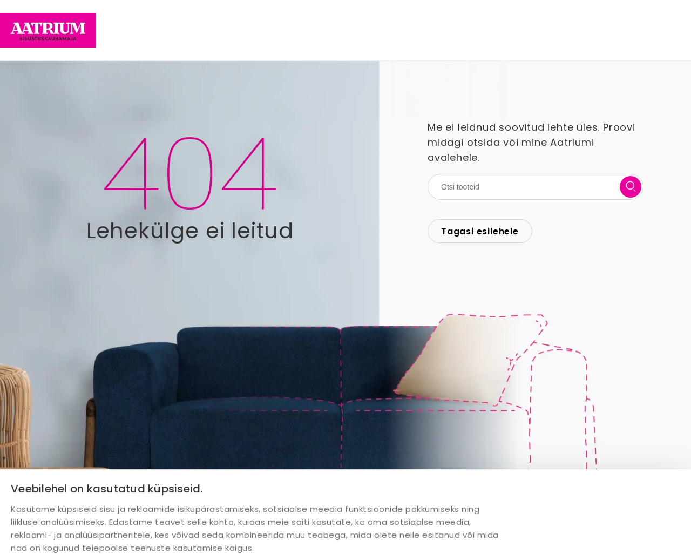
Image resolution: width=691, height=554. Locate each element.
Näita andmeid (355, 490)
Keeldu (653, 531)
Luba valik (586, 531)
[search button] (630, 187)
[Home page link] (48, 30)
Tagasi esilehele (480, 231)
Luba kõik (514, 531)
